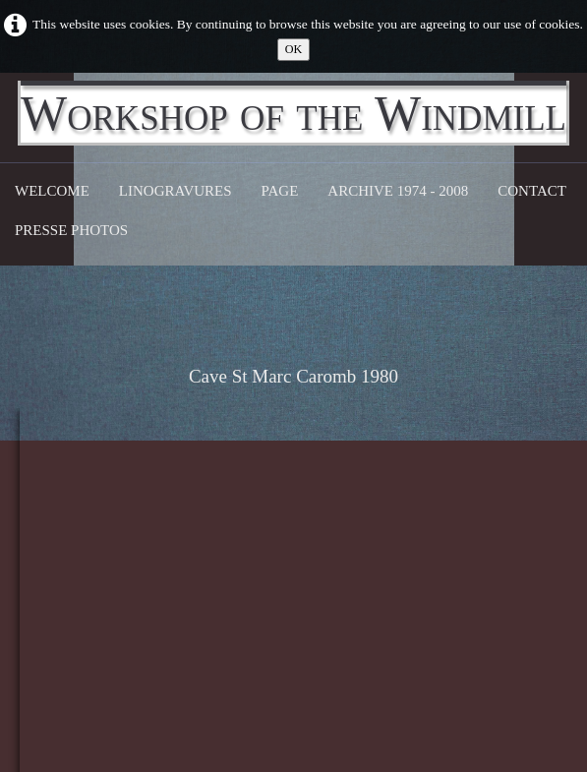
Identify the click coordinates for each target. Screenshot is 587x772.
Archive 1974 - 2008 (397, 191)
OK (294, 49)
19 (366, 591)
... (250, 591)
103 (524, 591)
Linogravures (175, 191)
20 (405, 591)
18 (327, 591)
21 (445, 591)
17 (287, 591)
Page (280, 191)
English (548, 654)
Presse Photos (71, 230)
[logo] (293, 113)
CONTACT (532, 191)
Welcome (52, 191)
